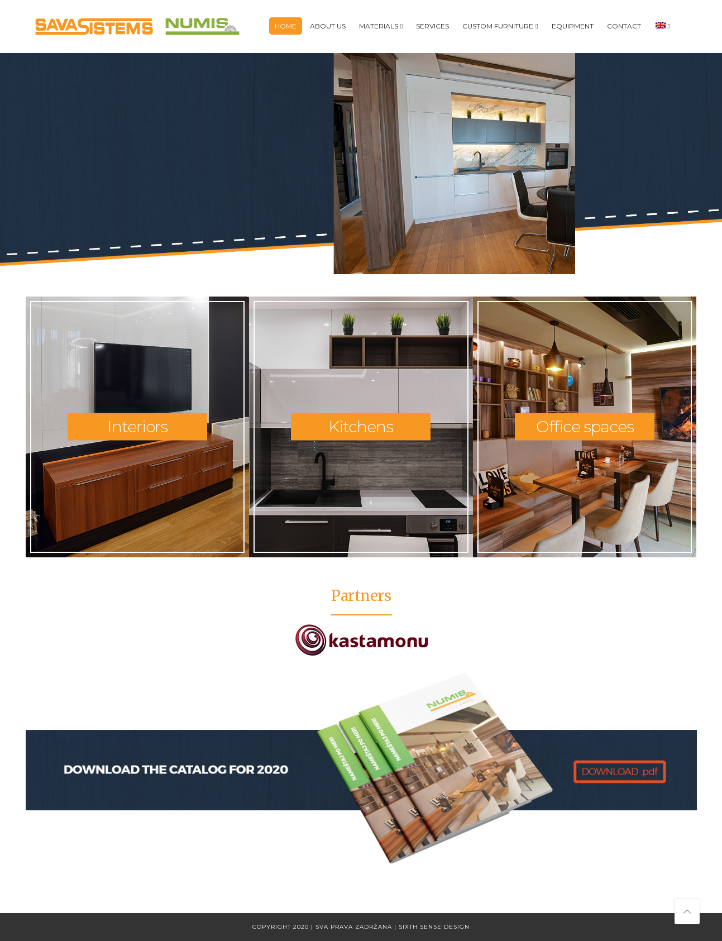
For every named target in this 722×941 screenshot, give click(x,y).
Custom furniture (497, 26)
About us (328, 26)
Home (286, 26)
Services (432, 26)
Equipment (573, 26)
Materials (378, 26)
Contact (624, 26)
